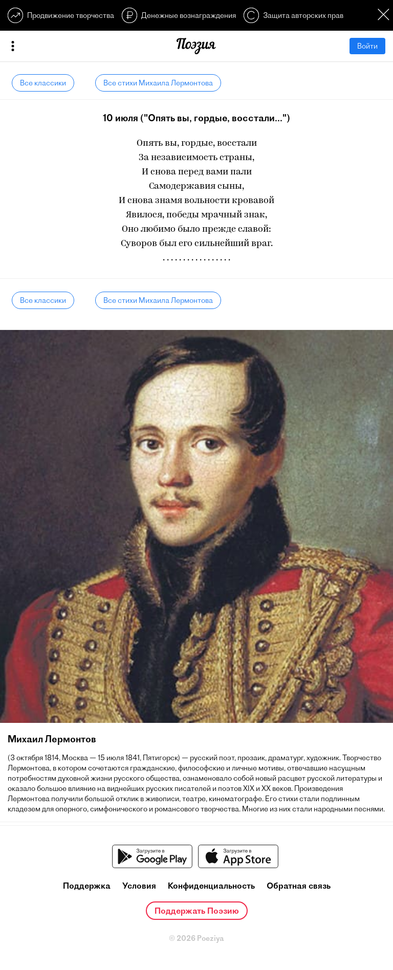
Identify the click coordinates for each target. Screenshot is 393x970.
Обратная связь (299, 885)
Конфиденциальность (211, 885)
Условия (139, 885)
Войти (367, 46)
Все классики (43, 82)
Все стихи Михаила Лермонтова (158, 82)
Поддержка (87, 885)
